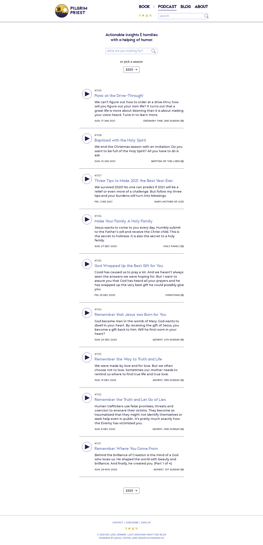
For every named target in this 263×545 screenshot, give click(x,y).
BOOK (144, 7)
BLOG (186, 7)
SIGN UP (146, 522)
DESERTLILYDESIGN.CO (151, 537)
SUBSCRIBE (132, 522)
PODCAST (167, 7)
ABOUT (201, 7)
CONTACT (117, 522)
